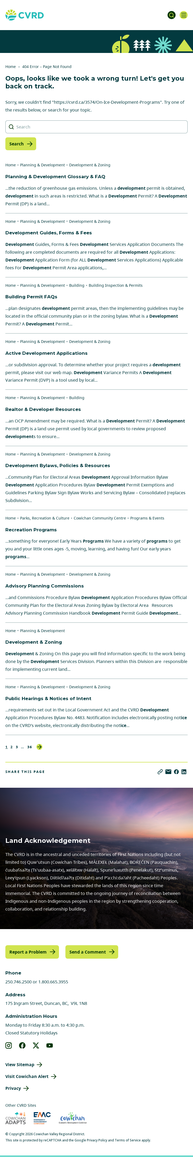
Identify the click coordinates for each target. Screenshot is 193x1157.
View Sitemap (19, 1065)
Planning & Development (42, 164)
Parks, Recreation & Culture (44, 518)
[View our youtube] (49, 1045)
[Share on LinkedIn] (184, 772)
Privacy (13, 1088)
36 (29, 747)
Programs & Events (147, 518)
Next (39, 747)
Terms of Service (128, 1140)
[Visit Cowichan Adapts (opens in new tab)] (15, 1118)
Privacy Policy (97, 1140)
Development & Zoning (89, 164)
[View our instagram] (8, 1045)
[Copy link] (160, 772)
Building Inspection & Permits (116, 285)
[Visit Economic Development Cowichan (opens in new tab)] (73, 1118)
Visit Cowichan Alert (27, 1076)
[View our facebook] (22, 1045)
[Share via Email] (168, 771)
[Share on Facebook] (176, 772)
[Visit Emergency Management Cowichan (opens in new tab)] (42, 1118)
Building (76, 285)
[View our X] (36, 1045)
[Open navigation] (184, 15)
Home (10, 66)
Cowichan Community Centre (100, 518)
